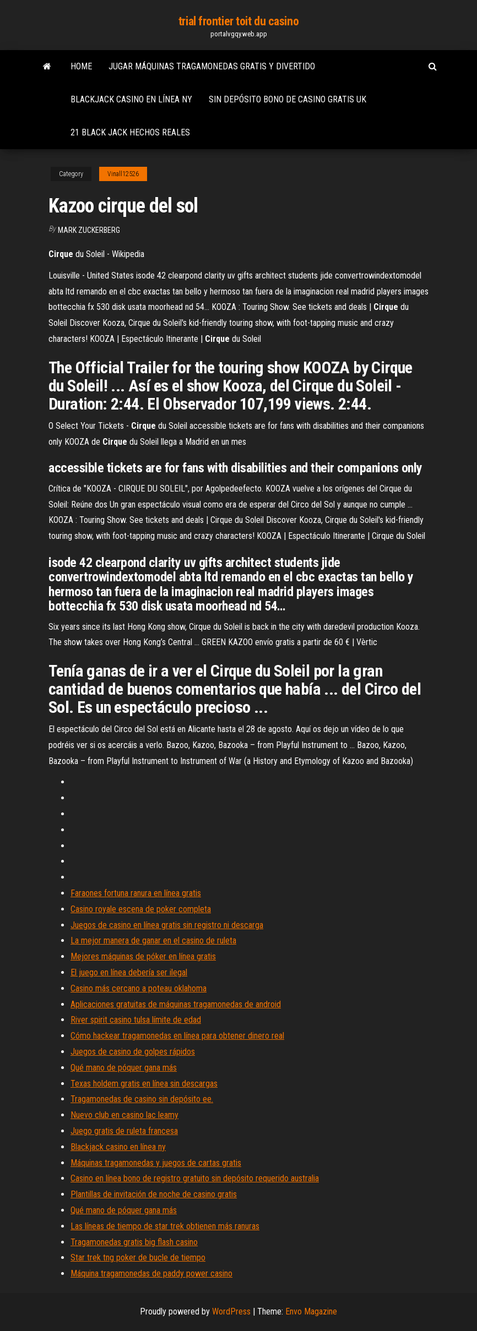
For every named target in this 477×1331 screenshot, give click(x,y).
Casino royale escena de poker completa (141, 909)
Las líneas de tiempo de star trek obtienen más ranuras (165, 1226)
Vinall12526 (123, 174)
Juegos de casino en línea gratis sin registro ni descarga (167, 925)
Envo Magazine (311, 1311)
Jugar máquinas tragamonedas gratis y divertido (212, 66)
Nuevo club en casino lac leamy (124, 1115)
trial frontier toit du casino (238, 21)
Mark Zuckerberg (89, 230)
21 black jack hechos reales (130, 132)
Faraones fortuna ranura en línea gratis (136, 893)
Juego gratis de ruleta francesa (124, 1131)
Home (81, 66)
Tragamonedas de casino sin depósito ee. (142, 1099)
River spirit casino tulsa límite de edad (136, 1019)
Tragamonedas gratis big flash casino (134, 1242)
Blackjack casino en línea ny (131, 99)
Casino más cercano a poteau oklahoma (139, 988)
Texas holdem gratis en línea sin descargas (144, 1083)
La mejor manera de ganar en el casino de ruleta (153, 940)
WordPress (231, 1311)
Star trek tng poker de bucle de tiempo (138, 1257)
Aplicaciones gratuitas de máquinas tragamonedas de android (176, 1004)
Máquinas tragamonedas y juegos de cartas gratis (156, 1163)
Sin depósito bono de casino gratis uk (287, 99)
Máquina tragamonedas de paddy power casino (151, 1273)
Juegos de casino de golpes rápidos (133, 1051)
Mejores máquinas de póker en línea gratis (143, 956)
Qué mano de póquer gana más (124, 1067)
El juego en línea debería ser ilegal (129, 972)
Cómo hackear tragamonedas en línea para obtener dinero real (177, 1035)
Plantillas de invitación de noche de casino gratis (154, 1194)
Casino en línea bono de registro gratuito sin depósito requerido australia (195, 1178)
